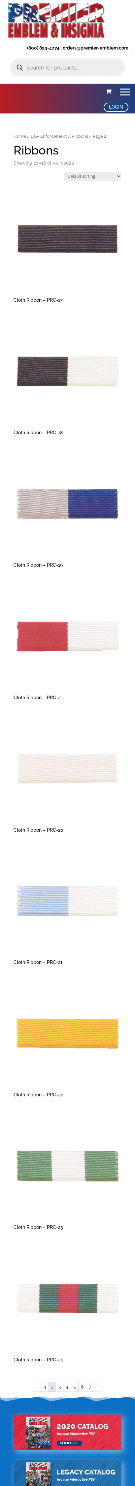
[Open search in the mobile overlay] (67, 67)
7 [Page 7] (89, 1387)
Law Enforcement (49, 136)
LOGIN (116, 107)
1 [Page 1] (45, 1387)
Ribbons (80, 136)
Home (20, 136)
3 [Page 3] (59, 1387)
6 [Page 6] (82, 1387)
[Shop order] (92, 176)
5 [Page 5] (74, 1387)
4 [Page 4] (67, 1387)
